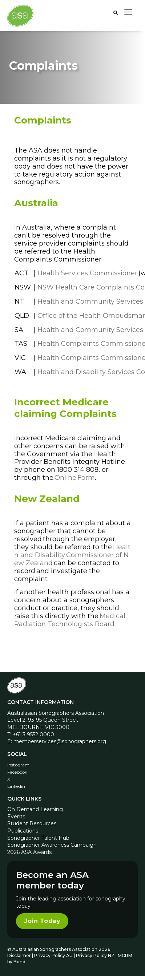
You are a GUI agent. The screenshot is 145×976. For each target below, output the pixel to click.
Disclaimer (19, 955)
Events (16, 816)
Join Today (42, 921)
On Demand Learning (35, 809)
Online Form (75, 478)
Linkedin (16, 786)
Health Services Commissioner (87, 273)
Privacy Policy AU (53, 955)
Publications (22, 830)
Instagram (18, 765)
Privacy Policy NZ (96, 955)
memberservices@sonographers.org (59, 741)
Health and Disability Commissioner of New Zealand (72, 555)
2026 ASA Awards (29, 852)
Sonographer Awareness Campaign (52, 845)
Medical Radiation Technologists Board (69, 620)
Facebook (17, 772)
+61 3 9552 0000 (33, 734)
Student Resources (31, 823)
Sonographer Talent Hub (38, 838)
